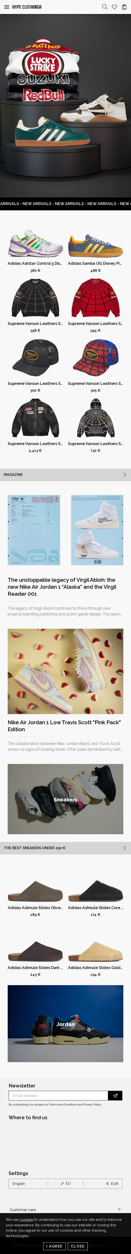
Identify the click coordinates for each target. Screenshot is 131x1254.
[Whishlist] (115, 7)
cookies (26, 1219)
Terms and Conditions (63, 1104)
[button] (6, 7)
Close (78, 1246)
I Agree (54, 1246)
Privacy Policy (92, 1104)
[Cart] (124, 7)
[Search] (105, 7)
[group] (65, 799)
